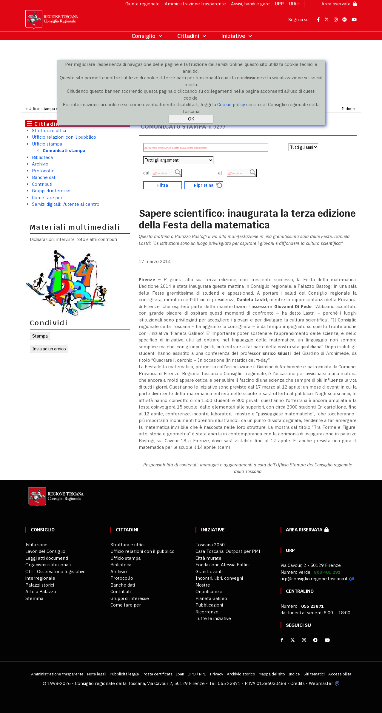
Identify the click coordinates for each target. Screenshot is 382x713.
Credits (297, 683)
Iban (180, 674)
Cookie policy (231, 104)
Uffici (294, 4)
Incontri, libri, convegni (219, 578)
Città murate (208, 558)
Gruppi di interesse (51, 191)
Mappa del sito (272, 674)
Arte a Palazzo (40, 591)
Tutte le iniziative (213, 618)
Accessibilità (339, 674)
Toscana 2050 (210, 544)
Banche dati (44, 177)
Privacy (216, 674)
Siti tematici (314, 674)
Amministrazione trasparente (195, 4)
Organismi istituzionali (48, 564)
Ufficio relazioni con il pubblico (64, 137)
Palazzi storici (39, 585)
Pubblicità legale (124, 674)
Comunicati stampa (64, 150)
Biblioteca (42, 157)
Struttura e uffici (49, 130)
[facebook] (282, 640)
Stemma (34, 598)
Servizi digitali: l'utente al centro (65, 204)
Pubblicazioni (209, 605)
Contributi (42, 184)
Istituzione (36, 544)
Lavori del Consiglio (45, 551)
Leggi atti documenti (46, 558)
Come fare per (47, 197)
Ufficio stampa (42, 108)
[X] (292, 640)
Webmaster (321, 683)
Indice (294, 674)
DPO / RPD (197, 674)
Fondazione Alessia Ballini (222, 564)
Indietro (349, 108)
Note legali (96, 674)
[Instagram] (304, 640)
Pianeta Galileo (211, 598)
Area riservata (339, 4)
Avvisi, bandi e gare (250, 4)
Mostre (202, 585)
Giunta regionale (142, 4)
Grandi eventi (209, 571)
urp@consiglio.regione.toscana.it (314, 578)
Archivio (40, 164)
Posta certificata (157, 674)
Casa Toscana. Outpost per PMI (227, 551)
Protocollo (43, 171)
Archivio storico (241, 674)
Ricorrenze (206, 612)
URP (279, 4)
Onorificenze (208, 591)
